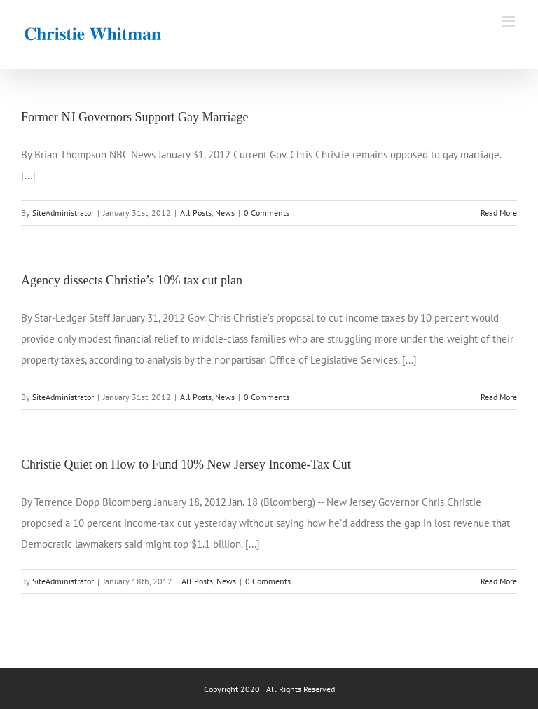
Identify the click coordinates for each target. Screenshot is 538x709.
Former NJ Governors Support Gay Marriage (134, 117)
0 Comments (266, 212)
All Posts (196, 212)
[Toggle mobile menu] (509, 21)
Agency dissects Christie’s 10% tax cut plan (131, 280)
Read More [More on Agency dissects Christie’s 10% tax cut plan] (499, 397)
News (225, 212)
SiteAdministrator (63, 212)
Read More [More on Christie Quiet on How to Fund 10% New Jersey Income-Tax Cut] (499, 581)
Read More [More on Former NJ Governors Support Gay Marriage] (499, 212)
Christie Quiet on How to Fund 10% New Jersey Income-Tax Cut (186, 464)
